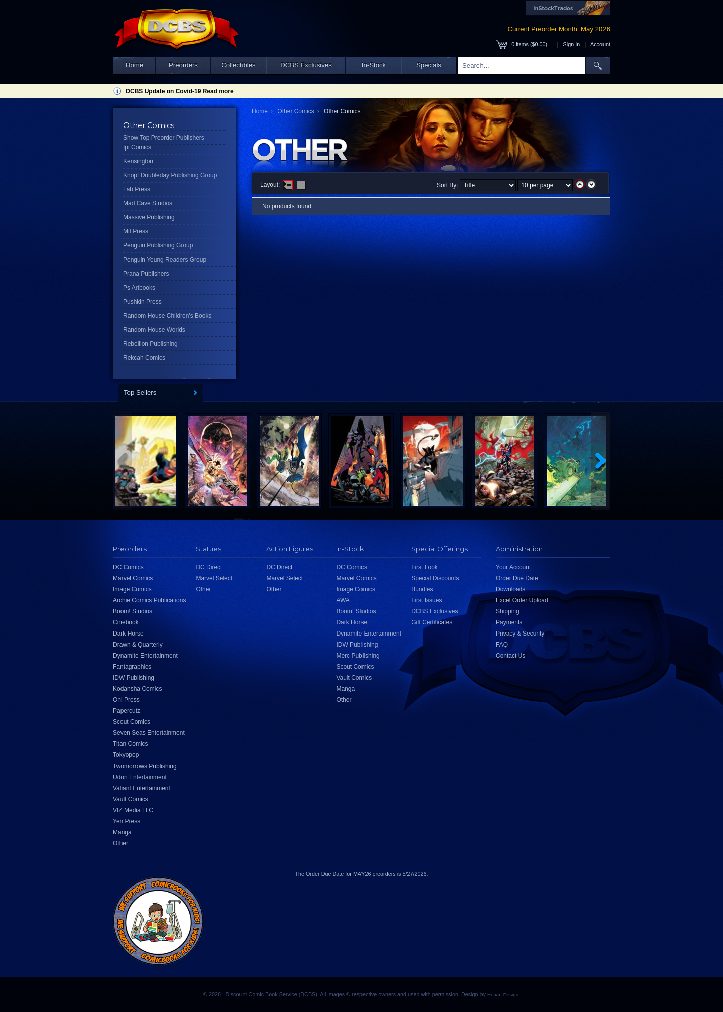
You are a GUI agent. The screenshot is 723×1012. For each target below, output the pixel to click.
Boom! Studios (132, 611)
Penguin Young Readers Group (164, 259)
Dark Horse (128, 633)
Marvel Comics (133, 578)
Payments (509, 622)
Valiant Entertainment (141, 788)
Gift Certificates (431, 622)
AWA (342, 600)
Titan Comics (130, 743)
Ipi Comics (137, 147)
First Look (424, 567)
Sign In (571, 44)
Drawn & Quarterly (138, 644)
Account (600, 44)
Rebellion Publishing (150, 343)
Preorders (183, 65)
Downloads (510, 589)
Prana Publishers (146, 273)
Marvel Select (214, 578)
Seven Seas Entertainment (149, 732)
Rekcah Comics (144, 357)
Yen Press (126, 821)
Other (120, 843)
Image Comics (132, 589)
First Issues (426, 600)
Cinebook (126, 622)
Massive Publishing (149, 217)
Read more (218, 91)
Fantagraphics (132, 666)
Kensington (138, 161)
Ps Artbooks (139, 287)
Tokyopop (126, 754)
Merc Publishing (357, 655)
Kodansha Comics (137, 688)
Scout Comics (131, 721)
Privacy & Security (520, 633)
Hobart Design (502, 994)
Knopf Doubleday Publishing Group (170, 175)
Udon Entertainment (140, 777)
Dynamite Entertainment (145, 655)
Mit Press (135, 231)
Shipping (507, 611)
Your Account (513, 567)
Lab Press (136, 189)
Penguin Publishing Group (158, 245)
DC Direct (209, 567)
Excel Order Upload (522, 600)
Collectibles (238, 65)
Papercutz (126, 710)
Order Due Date (517, 578)
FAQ (502, 644)
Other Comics (295, 111)
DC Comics (128, 567)
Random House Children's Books (167, 315)
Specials (428, 65)
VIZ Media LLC (133, 810)
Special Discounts (435, 578)
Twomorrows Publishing (145, 766)
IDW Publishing (133, 677)
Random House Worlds (154, 329)
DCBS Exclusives (306, 65)
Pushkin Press (142, 301)
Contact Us (510, 655)
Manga (122, 832)
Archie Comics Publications (149, 600)
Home (134, 65)
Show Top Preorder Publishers (163, 137)
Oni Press (126, 699)
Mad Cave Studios (147, 203)
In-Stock (374, 65)
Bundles (422, 589)
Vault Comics (130, 799)
